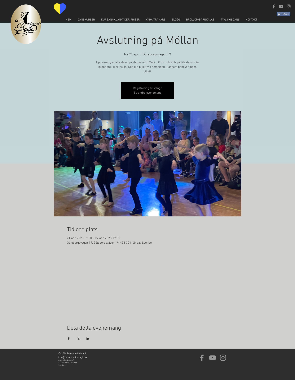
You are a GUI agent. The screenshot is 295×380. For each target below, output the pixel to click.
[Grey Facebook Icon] (273, 6)
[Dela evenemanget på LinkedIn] (87, 338)
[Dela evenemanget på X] (78, 338)
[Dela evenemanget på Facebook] (69, 338)
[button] (86, 20)
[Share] (283, 14)
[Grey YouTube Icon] (281, 6)
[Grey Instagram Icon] (288, 6)
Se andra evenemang (147, 93)
